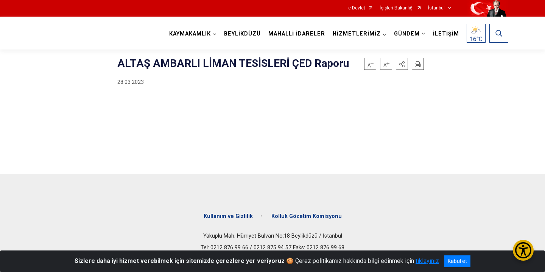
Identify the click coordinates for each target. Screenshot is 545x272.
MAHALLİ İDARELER (296, 34)
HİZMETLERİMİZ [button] (357, 34)
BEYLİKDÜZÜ (242, 34)
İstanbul (436, 8)
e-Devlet (356, 8)
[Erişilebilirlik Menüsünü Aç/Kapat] (523, 250)
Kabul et (457, 261)
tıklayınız (427, 260)
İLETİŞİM (446, 34)
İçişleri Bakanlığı (397, 8)
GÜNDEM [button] (407, 34)
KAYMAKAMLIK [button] (190, 34)
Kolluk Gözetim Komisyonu (306, 216)
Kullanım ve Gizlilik (228, 216)
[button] (402, 64)
